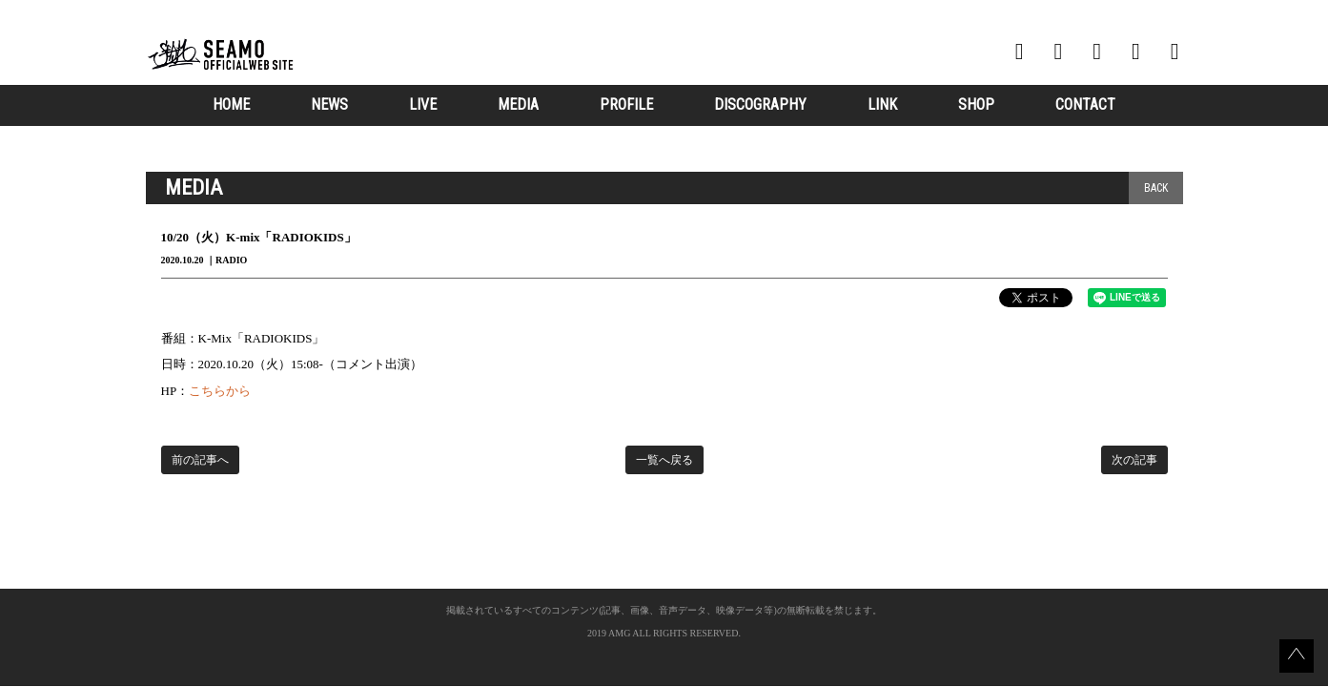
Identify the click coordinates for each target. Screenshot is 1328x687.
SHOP (976, 104)
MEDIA (518, 104)
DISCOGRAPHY (760, 104)
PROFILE (626, 104)
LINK (882, 104)
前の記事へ (200, 460)
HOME (231, 104)
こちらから (220, 391)
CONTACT (1085, 104)
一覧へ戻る (664, 460)
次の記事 (1134, 460)
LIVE (423, 104)
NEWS (329, 104)
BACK (1156, 188)
